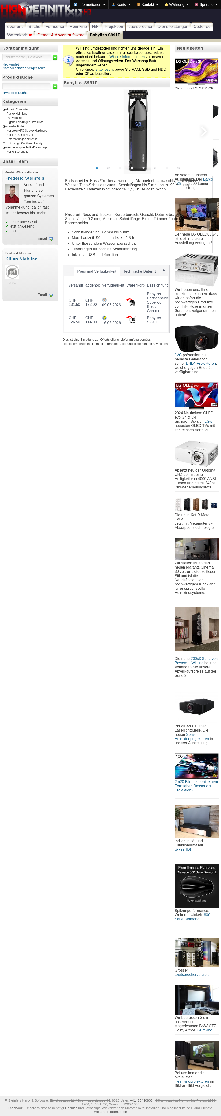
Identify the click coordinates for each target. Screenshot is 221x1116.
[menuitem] (89, 4)
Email (42, 238)
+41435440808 (141, 1100)
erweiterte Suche (15, 93)
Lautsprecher (140, 26)
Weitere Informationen (110, 1112)
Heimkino (78, 26)
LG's (208, 421)
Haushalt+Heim (16, 126)
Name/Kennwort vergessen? (23, 68)
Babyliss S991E (105, 35)
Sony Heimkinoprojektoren (192, 736)
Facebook (15, 1108)
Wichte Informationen (127, 57)
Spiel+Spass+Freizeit (20, 135)
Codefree (202, 26)
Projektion (114, 26)
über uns (15, 26)
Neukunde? (11, 64)
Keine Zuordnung (18, 152)
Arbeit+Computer (17, 109)
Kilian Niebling (21, 259)
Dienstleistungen (173, 26)
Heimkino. (205, 1030)
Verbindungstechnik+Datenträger (27, 147)
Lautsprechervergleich (193, 974)
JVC (178, 355)
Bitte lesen (104, 69)
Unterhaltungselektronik (22, 139)
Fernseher (54, 26)
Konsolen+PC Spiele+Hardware (27, 130)
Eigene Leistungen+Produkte (25, 122)
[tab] (97, 271)
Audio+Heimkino (17, 114)
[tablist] (116, 299)
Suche (34, 26)
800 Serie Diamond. (192, 917)
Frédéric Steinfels (24, 178)
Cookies (71, 1108)
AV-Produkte (14, 118)
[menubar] (145, 4)
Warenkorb (19, 35)
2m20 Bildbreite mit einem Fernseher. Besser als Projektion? (196, 786)
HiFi (95, 26)
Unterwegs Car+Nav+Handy (24, 143)
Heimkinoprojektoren (192, 1081)
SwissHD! (183, 849)
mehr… (43, 213)
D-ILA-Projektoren (201, 363)
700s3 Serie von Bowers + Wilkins (196, 661)
